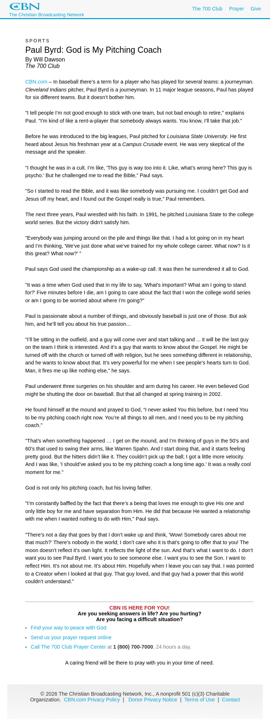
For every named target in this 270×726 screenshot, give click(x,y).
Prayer (236, 9)
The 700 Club (207, 9)
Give (256, 9)
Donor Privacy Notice (153, 699)
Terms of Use (200, 699)
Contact (231, 699)
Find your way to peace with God (68, 628)
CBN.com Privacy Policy (92, 699)
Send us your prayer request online (71, 637)
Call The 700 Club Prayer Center (68, 647)
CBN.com (36, 82)
